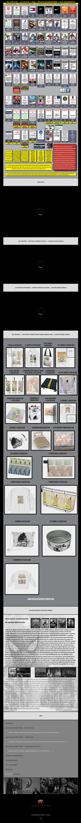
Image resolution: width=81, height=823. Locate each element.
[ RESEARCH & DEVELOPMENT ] (14, 755)
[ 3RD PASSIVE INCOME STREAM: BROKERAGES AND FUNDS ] (22, 746)
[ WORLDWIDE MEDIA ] (11, 760)
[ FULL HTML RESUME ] (11, 765)
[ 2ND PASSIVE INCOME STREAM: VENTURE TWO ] (19, 737)
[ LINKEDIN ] (16, 774)
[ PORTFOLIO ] (9, 769)
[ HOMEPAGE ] (9, 723)
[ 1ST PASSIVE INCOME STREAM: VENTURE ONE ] (19, 728)
